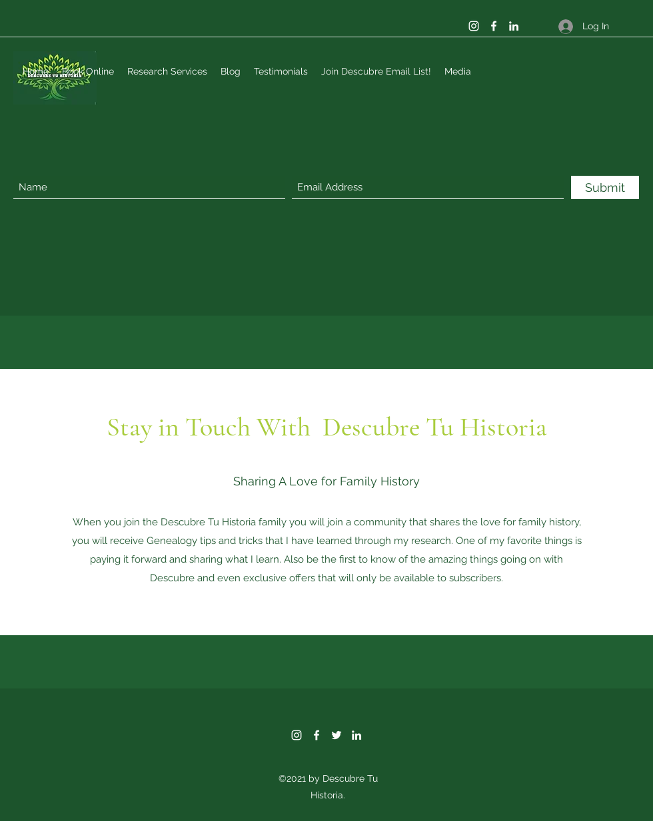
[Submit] (605, 187)
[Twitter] (336, 735)
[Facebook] (493, 26)
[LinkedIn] (513, 26)
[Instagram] (473, 26)
